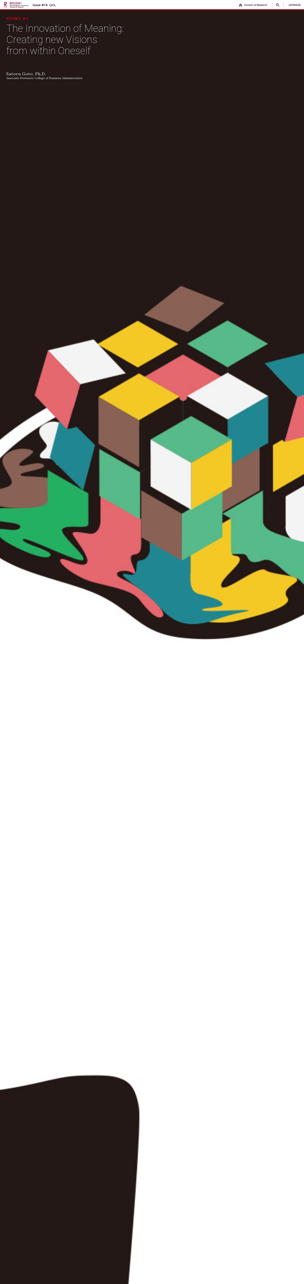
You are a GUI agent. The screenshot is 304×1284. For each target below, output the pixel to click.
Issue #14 (44, 5)
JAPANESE (294, 5)
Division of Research (252, 5)
